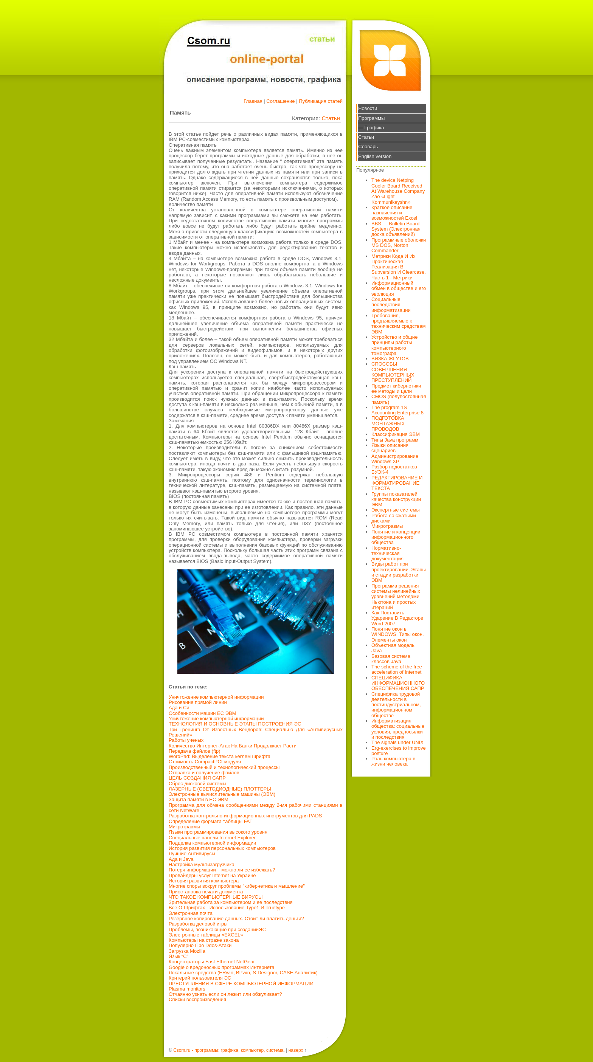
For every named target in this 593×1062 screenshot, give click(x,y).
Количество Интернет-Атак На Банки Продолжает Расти (232, 746)
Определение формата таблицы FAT (211, 821)
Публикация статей (321, 101)
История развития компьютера (204, 881)
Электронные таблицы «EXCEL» (206, 935)
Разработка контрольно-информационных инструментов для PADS (245, 816)
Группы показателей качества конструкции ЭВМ (396, 499)
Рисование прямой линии (198, 702)
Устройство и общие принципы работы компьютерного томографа (394, 345)
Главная (253, 101)
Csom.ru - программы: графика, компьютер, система (228, 1050)
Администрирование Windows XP (394, 458)
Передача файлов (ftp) (194, 751)
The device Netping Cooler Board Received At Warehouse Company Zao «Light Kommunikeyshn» (398, 191)
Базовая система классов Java (390, 658)
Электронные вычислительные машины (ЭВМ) (222, 794)
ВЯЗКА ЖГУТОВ (390, 358)
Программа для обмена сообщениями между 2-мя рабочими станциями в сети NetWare (256, 807)
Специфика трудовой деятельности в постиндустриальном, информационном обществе (396, 704)
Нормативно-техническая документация (387, 553)
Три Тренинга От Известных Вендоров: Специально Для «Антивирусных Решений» (256, 732)
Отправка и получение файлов (204, 772)
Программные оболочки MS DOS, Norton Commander (398, 245)
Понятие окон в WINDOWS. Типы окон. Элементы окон (397, 634)
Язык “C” (178, 956)
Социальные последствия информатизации (391, 304)
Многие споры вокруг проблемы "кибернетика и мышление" (237, 886)
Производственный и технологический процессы (224, 767)
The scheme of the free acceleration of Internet (396, 669)
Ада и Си (179, 707)
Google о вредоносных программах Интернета (222, 967)
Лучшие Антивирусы (192, 853)
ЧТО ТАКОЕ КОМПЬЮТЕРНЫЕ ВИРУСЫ (215, 897)
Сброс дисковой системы (197, 783)
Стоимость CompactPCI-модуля (205, 761)
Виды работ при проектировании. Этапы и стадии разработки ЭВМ (398, 572)
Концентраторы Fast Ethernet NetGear (212, 961)
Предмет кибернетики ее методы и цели (396, 388)
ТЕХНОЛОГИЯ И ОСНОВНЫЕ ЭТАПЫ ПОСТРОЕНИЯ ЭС (235, 724)
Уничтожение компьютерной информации (216, 697)
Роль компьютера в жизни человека (393, 761)
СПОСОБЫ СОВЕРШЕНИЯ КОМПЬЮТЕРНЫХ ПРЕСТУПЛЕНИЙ (392, 372)
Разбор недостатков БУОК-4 (394, 469)
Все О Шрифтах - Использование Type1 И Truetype (227, 907)
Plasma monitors (187, 989)
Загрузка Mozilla (187, 951)
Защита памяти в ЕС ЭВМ (198, 799)
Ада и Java (181, 859)
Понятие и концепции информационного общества (396, 537)
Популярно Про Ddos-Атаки (200, 945)
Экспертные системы (395, 510)
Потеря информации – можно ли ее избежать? (222, 870)
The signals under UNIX (397, 742)
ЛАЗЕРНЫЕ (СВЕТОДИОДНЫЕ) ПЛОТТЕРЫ (220, 789)
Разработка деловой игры (198, 924)
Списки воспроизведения (197, 999)
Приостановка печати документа (206, 892)
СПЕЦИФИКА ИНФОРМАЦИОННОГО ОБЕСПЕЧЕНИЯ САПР (398, 683)
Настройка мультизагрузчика (201, 864)
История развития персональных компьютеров (222, 848)
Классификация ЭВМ (395, 434)
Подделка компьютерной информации (212, 843)
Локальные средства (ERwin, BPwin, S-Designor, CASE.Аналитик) (243, 972)
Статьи (330, 118)
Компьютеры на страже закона (204, 940)
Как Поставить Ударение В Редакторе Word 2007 (397, 618)
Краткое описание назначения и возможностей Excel (394, 213)
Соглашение (280, 101)
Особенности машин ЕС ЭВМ (202, 713)
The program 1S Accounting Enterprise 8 (397, 410)
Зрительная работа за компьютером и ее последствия (231, 902)
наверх (296, 1050)
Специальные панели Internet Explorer (212, 837)
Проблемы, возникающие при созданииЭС (217, 929)
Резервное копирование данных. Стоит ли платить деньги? (236, 918)
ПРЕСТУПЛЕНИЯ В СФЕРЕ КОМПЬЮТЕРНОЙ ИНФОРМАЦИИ (241, 983)
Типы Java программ (394, 440)
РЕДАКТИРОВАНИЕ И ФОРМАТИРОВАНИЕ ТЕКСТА (396, 483)
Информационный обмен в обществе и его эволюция (398, 288)
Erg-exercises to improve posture (398, 750)
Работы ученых (186, 740)
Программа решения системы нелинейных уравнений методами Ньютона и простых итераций (395, 596)
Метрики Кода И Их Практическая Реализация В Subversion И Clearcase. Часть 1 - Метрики (398, 267)
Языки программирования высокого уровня (218, 832)
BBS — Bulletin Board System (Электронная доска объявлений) (396, 229)
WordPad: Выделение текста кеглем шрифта (219, 756)
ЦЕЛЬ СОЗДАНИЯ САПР (197, 778)
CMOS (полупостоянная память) (398, 399)
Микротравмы (184, 826)
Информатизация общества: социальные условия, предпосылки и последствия (397, 729)
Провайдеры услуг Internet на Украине (212, 875)
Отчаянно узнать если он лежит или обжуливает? (225, 994)
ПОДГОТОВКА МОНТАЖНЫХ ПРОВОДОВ (388, 423)
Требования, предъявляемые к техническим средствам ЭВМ (398, 324)
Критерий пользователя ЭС (200, 978)
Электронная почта (191, 913)
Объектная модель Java (392, 647)
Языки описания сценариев (389, 447)
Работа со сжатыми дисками (393, 518)
